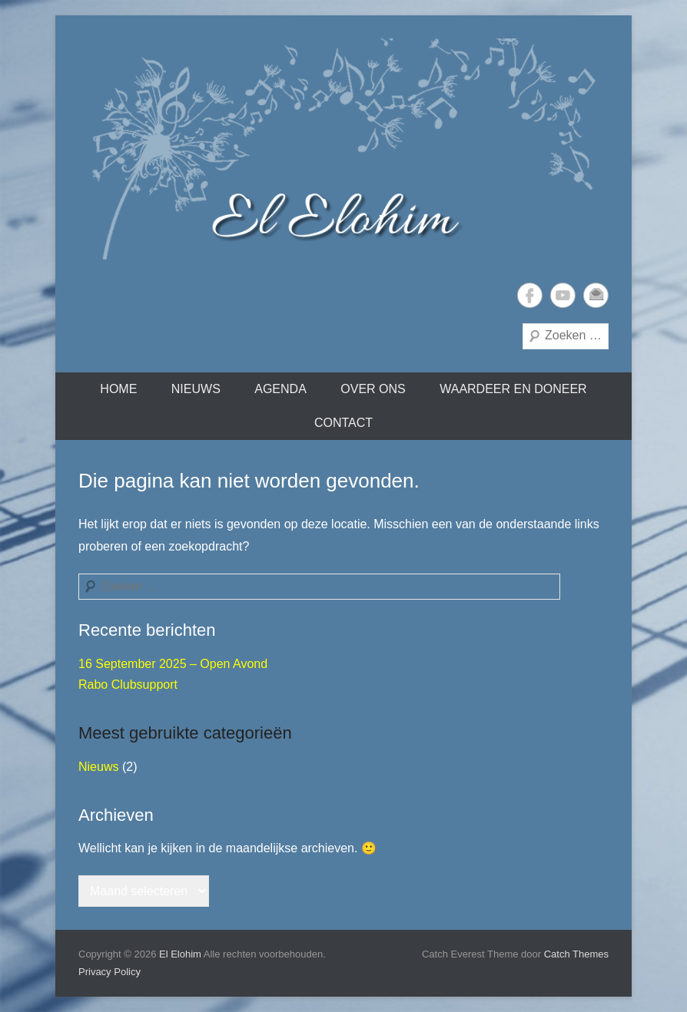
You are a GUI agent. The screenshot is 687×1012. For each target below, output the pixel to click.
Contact (343, 422)
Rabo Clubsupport (128, 684)
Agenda (280, 388)
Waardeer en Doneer (513, 388)
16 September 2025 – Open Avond (172, 663)
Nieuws (196, 388)
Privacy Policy (109, 971)
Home (118, 388)
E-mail (596, 295)
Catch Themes (576, 954)
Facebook (530, 295)
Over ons (372, 388)
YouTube (563, 295)
